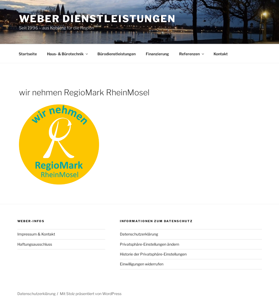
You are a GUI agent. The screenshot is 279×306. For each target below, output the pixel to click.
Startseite (28, 54)
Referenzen (192, 54)
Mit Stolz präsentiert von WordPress (90, 293)
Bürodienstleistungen (116, 54)
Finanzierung (157, 54)
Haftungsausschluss (34, 244)
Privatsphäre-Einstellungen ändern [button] (149, 244)
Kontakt (221, 54)
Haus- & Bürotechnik (68, 54)
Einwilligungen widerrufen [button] (141, 264)
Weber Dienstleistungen (97, 19)
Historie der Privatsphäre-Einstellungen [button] (153, 254)
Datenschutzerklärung (139, 234)
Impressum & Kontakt (36, 234)
